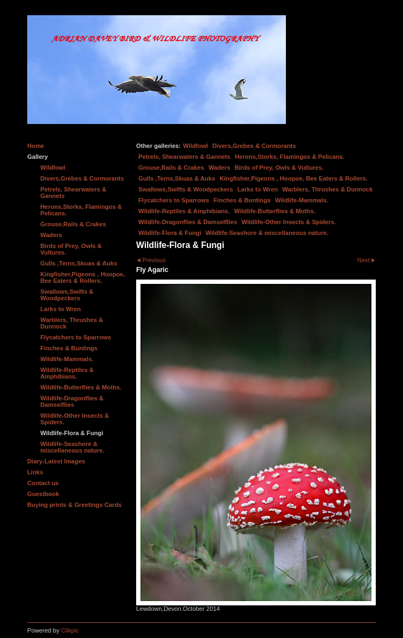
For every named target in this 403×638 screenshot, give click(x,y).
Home (35, 146)
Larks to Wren (257, 189)
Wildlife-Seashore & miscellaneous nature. (267, 233)
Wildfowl (195, 146)
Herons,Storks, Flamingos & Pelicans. (289, 156)
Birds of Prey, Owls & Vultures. (279, 167)
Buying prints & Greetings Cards (74, 504)
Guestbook (43, 494)
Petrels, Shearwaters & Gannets (184, 156)
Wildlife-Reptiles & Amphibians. (184, 211)
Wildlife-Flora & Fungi (170, 233)
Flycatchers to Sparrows (173, 200)
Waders (219, 167)
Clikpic (70, 630)
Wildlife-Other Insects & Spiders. (288, 222)
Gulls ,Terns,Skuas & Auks (176, 178)
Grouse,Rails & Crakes (171, 167)
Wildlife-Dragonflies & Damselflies (187, 222)
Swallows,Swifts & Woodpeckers (185, 189)
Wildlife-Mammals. (301, 200)
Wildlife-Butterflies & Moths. (274, 211)
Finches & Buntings (242, 200)
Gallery (37, 156)
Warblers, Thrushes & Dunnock (327, 189)
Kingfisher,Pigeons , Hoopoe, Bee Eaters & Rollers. (293, 178)
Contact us (43, 483)
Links (35, 472)
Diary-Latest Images (56, 461)
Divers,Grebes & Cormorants (254, 146)
